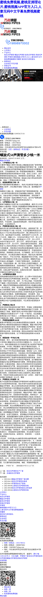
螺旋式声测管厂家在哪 (20, 479)
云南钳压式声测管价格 (20, 490)
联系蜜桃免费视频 (11, 68)
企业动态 (7, 63)
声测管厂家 (10, 466)
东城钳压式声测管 (13, 473)
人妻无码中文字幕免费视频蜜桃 (11, 510)
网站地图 (3, 596)
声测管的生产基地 (18, 483)
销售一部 (7, 589)
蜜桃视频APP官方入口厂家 (25, 466)
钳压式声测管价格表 (19, 481)
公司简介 (7, 50)
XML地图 (14, 556)
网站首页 (7, 48)
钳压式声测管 (9, 55)
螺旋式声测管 (20, 55)
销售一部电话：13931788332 (14, 543)
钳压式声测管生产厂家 (15, 471)
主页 (10, 149)
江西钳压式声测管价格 (20, 486)
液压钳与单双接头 (28, 59)
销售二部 (7, 591)
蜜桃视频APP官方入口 (21, 57)
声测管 (10, 57)
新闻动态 (7, 61)
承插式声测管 (5, 503)
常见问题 (14, 63)
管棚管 (18, 59)
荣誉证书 (7, 66)
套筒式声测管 (30, 55)
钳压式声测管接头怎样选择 (22, 488)
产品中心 (7, 52)
